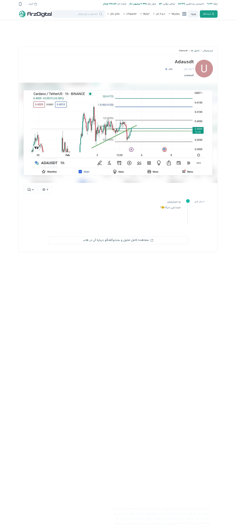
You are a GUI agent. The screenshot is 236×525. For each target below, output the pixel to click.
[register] (209, 14)
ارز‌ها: (215, 4)
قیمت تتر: (121, 4)
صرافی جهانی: (168, 4)
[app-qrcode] (20, 4)
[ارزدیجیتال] (35, 14)
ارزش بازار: (151, 4)
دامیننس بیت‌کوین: (194, 4)
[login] (193, 14)
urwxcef (189, 75)
